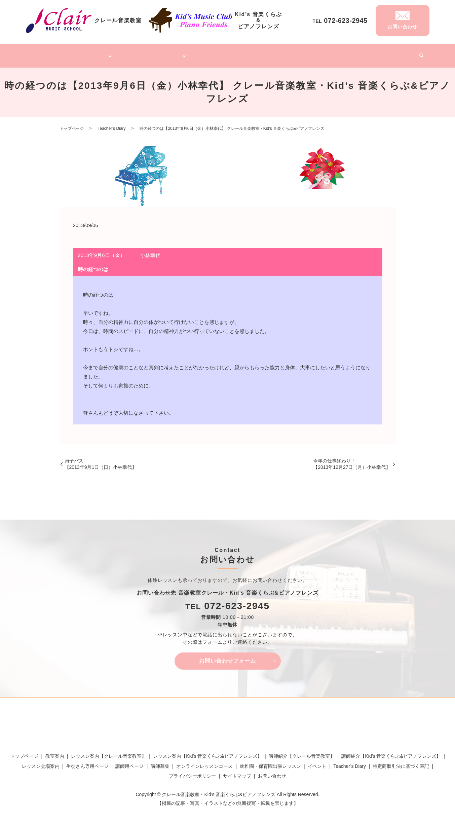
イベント (401, 53)
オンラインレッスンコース (227, 53)
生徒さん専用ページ (87, 762)
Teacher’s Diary (369, 53)
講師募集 (337, 53)
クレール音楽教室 (88, 53)
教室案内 (54, 752)
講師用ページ (129, 762)
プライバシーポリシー (192, 772)
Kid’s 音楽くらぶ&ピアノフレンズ (153, 53)
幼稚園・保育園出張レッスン (292, 53)
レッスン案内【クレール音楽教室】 (108, 752)
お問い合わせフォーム (227, 657)
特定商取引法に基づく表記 (401, 762)
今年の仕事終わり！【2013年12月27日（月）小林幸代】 (351, 460)
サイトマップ (237, 772)
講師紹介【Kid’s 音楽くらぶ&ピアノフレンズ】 (391, 752)
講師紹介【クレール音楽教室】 (302, 752)
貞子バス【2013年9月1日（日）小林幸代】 (101, 460)
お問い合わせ (272, 772)
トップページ (49, 53)
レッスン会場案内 (41, 762)
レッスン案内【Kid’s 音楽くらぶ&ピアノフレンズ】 (207, 752)
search (419, 54)
